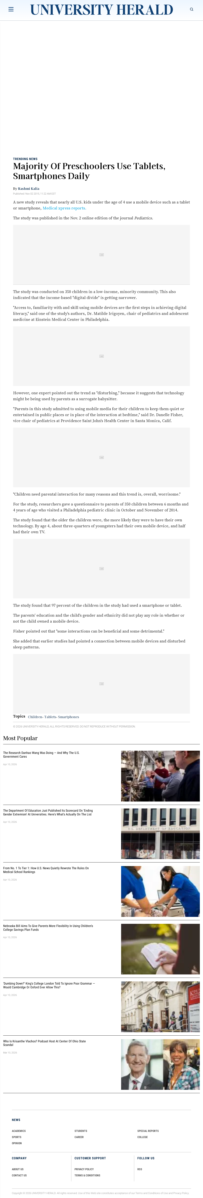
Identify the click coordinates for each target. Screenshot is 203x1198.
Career (79, 1137)
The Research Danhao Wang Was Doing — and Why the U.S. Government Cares (41, 755)
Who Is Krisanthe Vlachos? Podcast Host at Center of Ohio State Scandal (44, 1043)
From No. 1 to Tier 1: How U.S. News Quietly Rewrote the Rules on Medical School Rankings (46, 870)
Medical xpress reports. (64, 208)
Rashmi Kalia (28, 188)
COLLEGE (142, 1137)
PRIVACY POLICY (84, 1169)
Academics (19, 1130)
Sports (16, 1137)
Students (81, 1130)
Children (35, 716)
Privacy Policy (181, 1193)
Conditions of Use (158, 1193)
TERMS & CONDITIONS (87, 1175)
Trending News (25, 159)
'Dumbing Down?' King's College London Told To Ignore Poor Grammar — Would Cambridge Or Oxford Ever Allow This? (49, 985)
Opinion (17, 1143)
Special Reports (148, 1130)
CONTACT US (19, 1175)
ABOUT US (18, 1169)
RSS (139, 1169)
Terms (139, 1193)
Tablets (50, 716)
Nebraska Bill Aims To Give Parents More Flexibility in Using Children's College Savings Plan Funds (48, 928)
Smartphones (68, 716)
